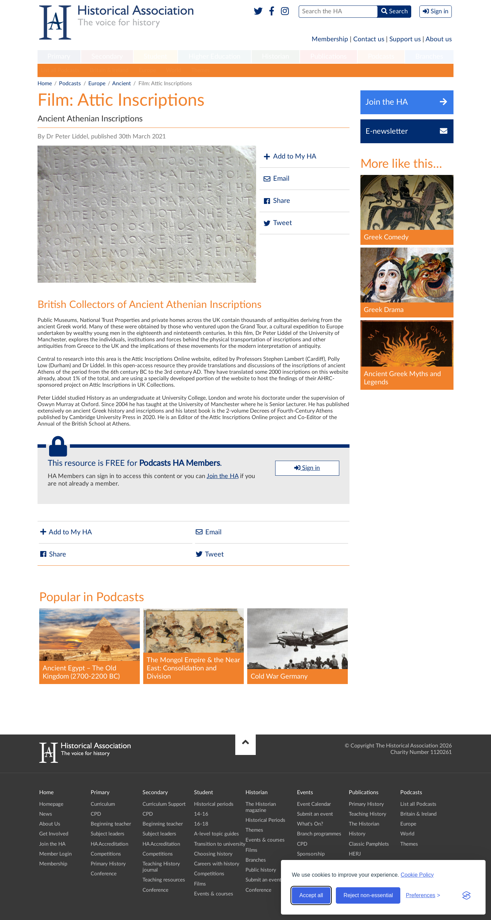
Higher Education (214, 56)
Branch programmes (319, 833)
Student (155, 56)
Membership (330, 39)
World (173, 70)
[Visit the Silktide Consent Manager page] (466, 895)
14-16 (201, 814)
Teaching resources (164, 879)
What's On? (310, 824)
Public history (261, 870)
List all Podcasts (60, 70)
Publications (328, 56)
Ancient (121, 83)
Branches (429, 56)
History (357, 833)
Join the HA (222, 476)
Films (200, 884)
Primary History (108, 863)
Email (276, 178)
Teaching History (367, 814)
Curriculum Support (164, 804)
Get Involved (53, 833)
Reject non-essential (368, 895)
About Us (49, 824)
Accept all (311, 895)
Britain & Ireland (109, 70)
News (45, 814)
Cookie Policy (417, 875)
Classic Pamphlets (369, 844)
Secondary (107, 56)
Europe (147, 70)
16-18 (201, 824)
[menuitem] (59, 57)
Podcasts (381, 56)
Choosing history (213, 854)
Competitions (106, 854)
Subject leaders (107, 833)
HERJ (355, 854)
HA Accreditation (109, 844)
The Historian (364, 824)
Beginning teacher (111, 824)
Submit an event (263, 879)
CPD (96, 814)
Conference (104, 873)
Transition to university (220, 844)
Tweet (277, 223)
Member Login (55, 854)
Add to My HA (289, 156)
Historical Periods (265, 820)
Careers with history (216, 863)
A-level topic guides (216, 833)
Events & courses (213, 893)
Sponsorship (311, 854)
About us (439, 39)
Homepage (51, 804)
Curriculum (103, 804)
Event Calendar (314, 804)
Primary (58, 56)
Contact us (368, 39)
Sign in (307, 467)
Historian (275, 56)
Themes (200, 70)
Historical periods (214, 804)
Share (276, 201)
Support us (405, 39)
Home (45, 83)
